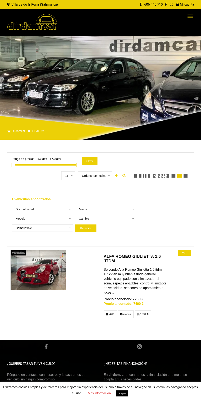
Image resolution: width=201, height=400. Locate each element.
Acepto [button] (122, 393)
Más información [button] (99, 393)
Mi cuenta (185, 4)
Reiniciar (141, 219)
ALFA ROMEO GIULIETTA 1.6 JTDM (132, 249)
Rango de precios (22, 159)
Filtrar (89, 161)
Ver (184, 243)
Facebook (46, 337)
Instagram (139, 337)
